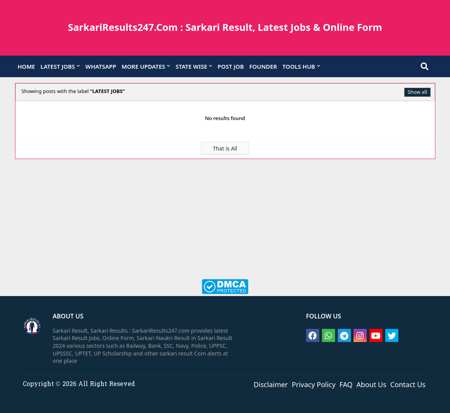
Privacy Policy (314, 384)
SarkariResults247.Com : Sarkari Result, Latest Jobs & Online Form (225, 27)
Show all (417, 91)
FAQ (345, 384)
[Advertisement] (225, 223)
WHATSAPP (100, 66)
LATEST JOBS (57, 66)
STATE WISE (191, 66)
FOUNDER (263, 66)
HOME (26, 66)
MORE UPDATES (143, 66)
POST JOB (230, 66)
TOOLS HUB (298, 66)
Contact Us (408, 384)
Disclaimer (271, 384)
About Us (371, 384)
